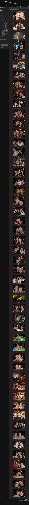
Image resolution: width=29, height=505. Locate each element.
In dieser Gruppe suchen (14, 9)
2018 (1, 15)
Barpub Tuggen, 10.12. (17, 6)
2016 (1, 16)
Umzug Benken (3, 24)
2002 (1, 36)
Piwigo (28, 499)
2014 (1, 17)
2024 (1, 12)
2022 (1, 13)
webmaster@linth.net (22, 3)
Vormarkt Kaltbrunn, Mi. (4, 31)
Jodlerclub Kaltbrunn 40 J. (4, 30)
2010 (1, 19)
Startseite (10, 6)
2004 (1, 35)
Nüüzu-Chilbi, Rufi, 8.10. (4, 32)
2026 (1, 11)
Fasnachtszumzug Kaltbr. (4, 25)
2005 (13, 6)
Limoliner (10, 501)
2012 (1, 18)
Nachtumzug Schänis (4, 22)
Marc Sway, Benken (3, 28)
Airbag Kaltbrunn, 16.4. (4, 26)
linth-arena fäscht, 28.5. (4, 27)
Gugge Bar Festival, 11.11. (4, 33)
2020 (1, 14)
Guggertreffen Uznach (4, 23)
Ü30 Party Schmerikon (4, 34)
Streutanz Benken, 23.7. (4, 29)
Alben (1, 10)
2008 (1, 20)
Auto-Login (2, 46)
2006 (1, 21)
